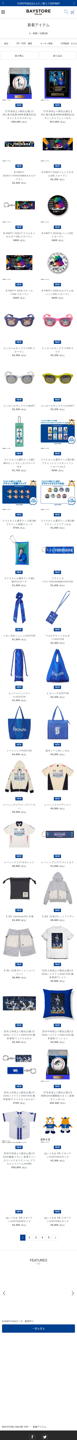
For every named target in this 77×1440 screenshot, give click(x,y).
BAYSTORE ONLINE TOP (15, 1427)
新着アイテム (39, 1427)
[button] (19, 55)
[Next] (74, 3)
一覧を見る (38, 1328)
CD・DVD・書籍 (24, 43)
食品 (6, 43)
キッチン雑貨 (46, 43)
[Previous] (3, 3)
